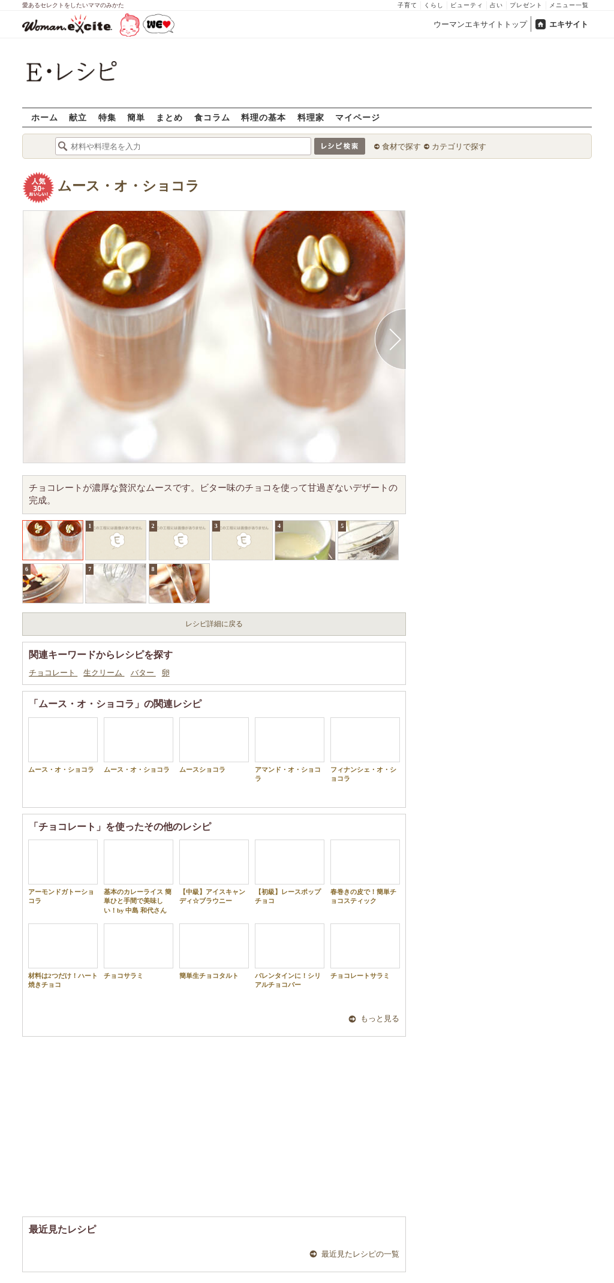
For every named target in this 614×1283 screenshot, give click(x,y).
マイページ (357, 117)
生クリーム (103, 672)
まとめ (169, 117)
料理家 (310, 117)
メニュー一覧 (569, 5)
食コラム (212, 117)
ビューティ (466, 5)
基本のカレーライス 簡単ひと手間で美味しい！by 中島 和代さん (138, 877)
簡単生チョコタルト (214, 951)
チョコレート (53, 672)
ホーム (44, 117)
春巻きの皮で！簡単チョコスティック (365, 872)
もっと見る (379, 1018)
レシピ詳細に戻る (214, 624)
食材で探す (401, 146)
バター (143, 672)
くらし (434, 5)
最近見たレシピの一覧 (360, 1253)
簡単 (136, 117)
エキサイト (568, 24)
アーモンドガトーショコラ (63, 872)
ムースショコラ (214, 745)
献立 (78, 117)
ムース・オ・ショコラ (129, 186)
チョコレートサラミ (365, 951)
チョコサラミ (138, 951)
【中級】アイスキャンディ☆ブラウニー (214, 872)
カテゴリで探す (459, 146)
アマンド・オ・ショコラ (289, 749)
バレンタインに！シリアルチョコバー (289, 955)
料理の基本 (263, 117)
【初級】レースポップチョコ (289, 872)
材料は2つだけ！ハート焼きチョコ (63, 955)
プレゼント (526, 5)
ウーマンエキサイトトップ (480, 24)
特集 (107, 117)
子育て (407, 5)
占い (496, 5)
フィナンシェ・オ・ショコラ (365, 749)
